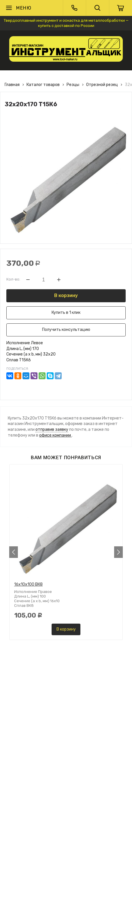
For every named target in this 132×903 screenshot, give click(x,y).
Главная (12, 84)
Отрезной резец (102, 84)
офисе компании (55, 435)
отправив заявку (51, 429)
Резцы (73, 84)
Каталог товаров (43, 84)
